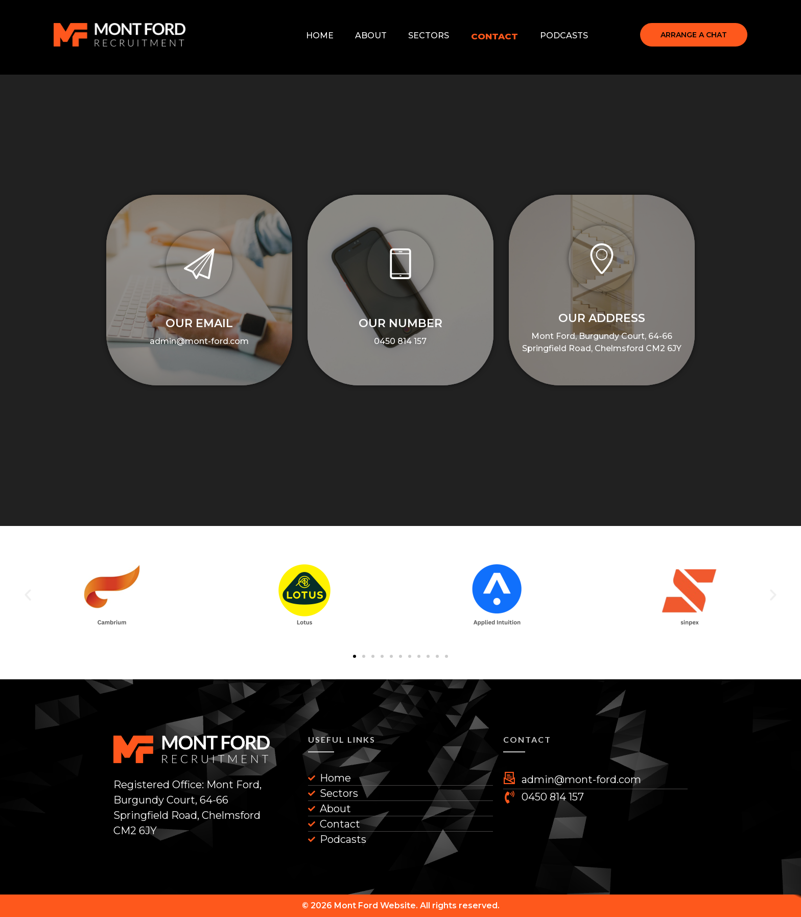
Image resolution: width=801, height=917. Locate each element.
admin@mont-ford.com (199, 341)
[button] (354, 656)
